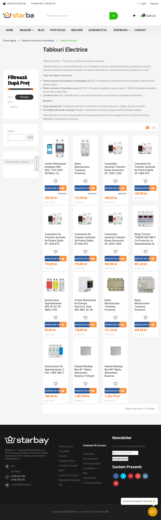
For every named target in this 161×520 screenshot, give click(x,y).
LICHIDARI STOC (97, 30)
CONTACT (140, 30)
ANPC (62, 470)
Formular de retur (92, 483)
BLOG (41, 30)
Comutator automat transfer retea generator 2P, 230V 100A (115, 239)
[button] (148, 16)
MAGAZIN (25, 30)
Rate (85, 473)
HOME (9, 30)
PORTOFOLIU (57, 30)
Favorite (63, 456)
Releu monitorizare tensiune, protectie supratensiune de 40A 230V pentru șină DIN (85, 173)
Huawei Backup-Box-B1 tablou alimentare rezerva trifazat (84, 371)
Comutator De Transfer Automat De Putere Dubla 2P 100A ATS (144, 168)
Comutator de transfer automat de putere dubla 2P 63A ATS (85, 239)
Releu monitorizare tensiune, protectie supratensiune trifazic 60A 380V (144, 308)
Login (142, 3)
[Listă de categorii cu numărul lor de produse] (18, 162)
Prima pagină (9, 40)
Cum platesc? (90, 468)
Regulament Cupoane (70, 480)
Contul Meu (88, 454)
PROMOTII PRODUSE (16, 3)
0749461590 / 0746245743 (43, 3)
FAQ (61, 485)
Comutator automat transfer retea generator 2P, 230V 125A (115, 168)
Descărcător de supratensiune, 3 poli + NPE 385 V (54, 370)
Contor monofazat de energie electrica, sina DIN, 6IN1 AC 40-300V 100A (85, 306)
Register (154, 3)
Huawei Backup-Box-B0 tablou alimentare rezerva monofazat (114, 373)
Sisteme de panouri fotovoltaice (38, 40)
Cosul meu (64, 451)
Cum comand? (90, 459)
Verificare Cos (66, 446)
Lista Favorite (89, 478)
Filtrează (24, 97)
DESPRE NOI (121, 30)
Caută (11, 131)
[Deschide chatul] (153, 512)
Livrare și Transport (68, 475)
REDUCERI (76, 30)
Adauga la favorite (55, 181)
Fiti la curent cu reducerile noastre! (128, 447)
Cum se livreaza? (92, 463)
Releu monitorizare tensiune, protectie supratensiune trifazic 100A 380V (113, 309)
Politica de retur (67, 461)
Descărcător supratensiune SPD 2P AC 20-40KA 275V (53, 305)
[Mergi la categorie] (37, 163)
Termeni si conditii (68, 465)
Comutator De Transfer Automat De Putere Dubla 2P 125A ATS (55, 239)
